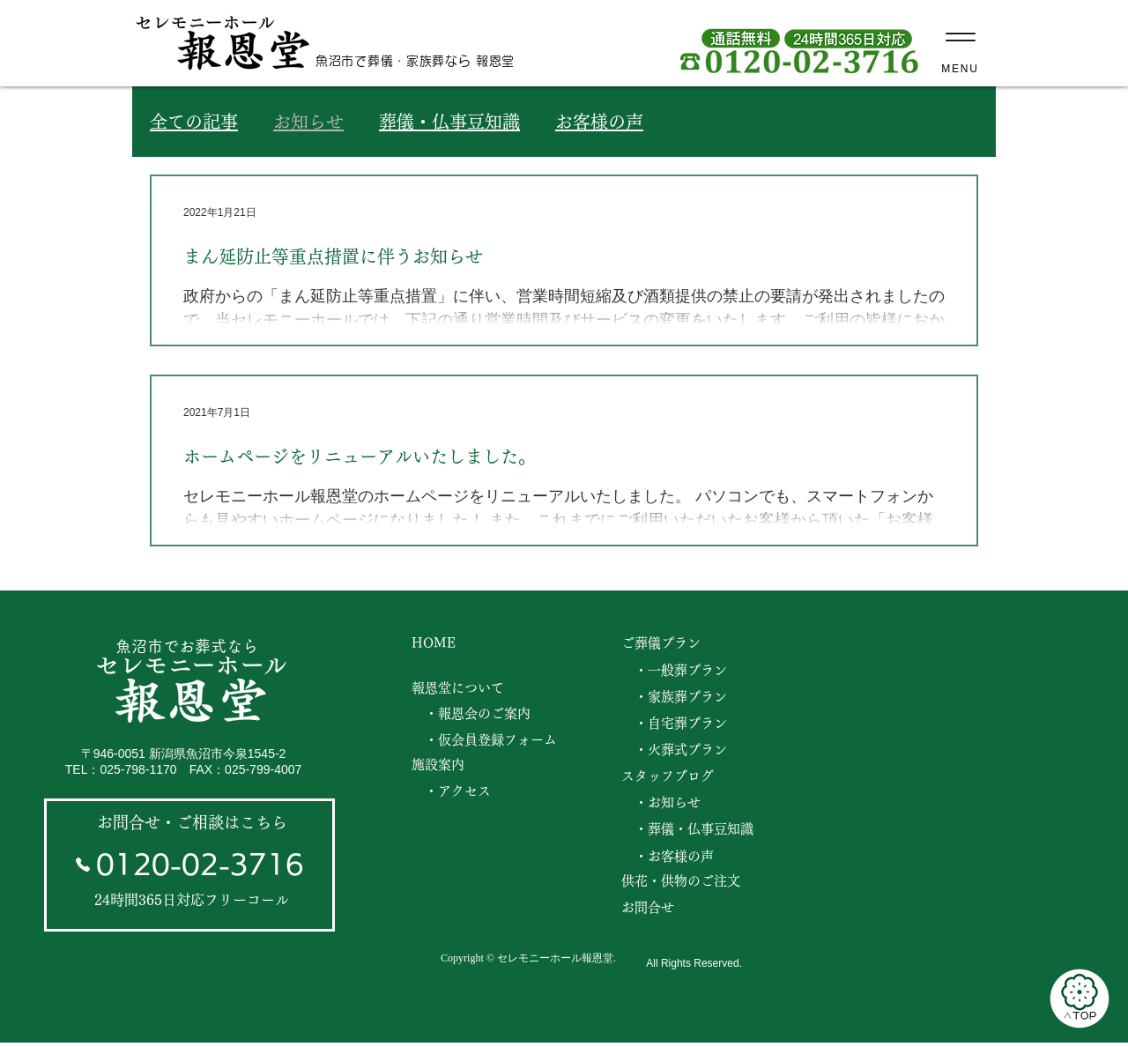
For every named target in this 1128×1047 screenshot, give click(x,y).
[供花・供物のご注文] (685, 881)
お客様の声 (599, 121)
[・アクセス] (457, 791)
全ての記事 (194, 121)
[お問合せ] (685, 908)
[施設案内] (444, 765)
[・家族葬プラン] (678, 697)
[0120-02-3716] (189, 864)
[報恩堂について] (461, 688)
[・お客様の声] (690, 856)
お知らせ (308, 121)
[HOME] (437, 643)
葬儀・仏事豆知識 (449, 121)
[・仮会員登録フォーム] (489, 740)
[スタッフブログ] (671, 776)
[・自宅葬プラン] (678, 723)
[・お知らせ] (664, 803)
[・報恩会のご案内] (475, 714)
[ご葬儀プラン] (664, 643)
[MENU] (960, 42)
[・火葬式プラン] (678, 750)
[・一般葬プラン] (678, 670)
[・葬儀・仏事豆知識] (690, 829)
